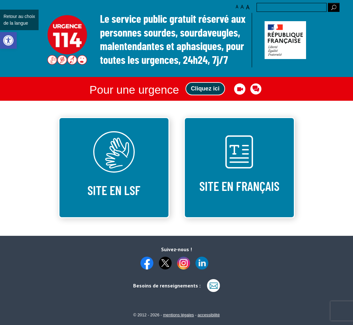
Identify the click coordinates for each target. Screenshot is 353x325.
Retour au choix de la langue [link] (19, 20)
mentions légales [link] (178, 314)
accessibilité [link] (209, 314)
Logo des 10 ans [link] (67, 40)
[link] (8, 40)
